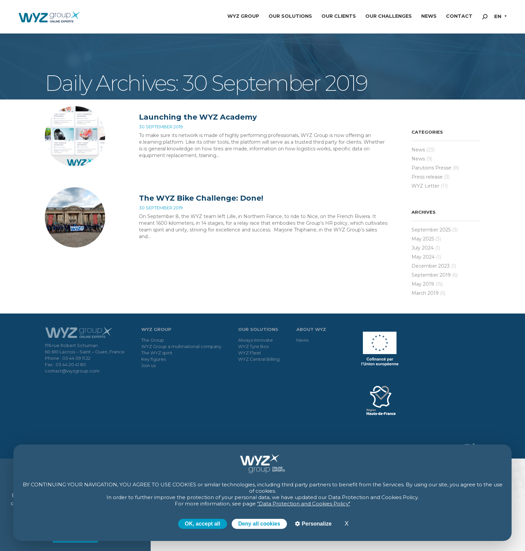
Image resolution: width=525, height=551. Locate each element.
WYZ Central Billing (259, 359)
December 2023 (430, 266)
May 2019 (422, 284)
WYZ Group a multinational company (181, 346)
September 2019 (431, 275)
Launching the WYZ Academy (198, 117)
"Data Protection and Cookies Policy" (303, 503)
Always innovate (255, 340)
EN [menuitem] (498, 16)
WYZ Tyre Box (253, 346)
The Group (152, 340)
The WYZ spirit (156, 352)
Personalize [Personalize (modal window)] (315, 524)
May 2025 (422, 239)
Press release (427, 177)
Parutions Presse (431, 168)
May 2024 (423, 257)
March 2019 (425, 293)
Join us (148, 365)
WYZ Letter (425, 186)
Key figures (153, 359)
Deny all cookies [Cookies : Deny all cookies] (259, 524)
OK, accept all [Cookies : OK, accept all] (202, 524)
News (418, 150)
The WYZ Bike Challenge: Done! (201, 198)
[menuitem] (500, 17)
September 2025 (431, 230)
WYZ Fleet (249, 352)
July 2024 (422, 248)
